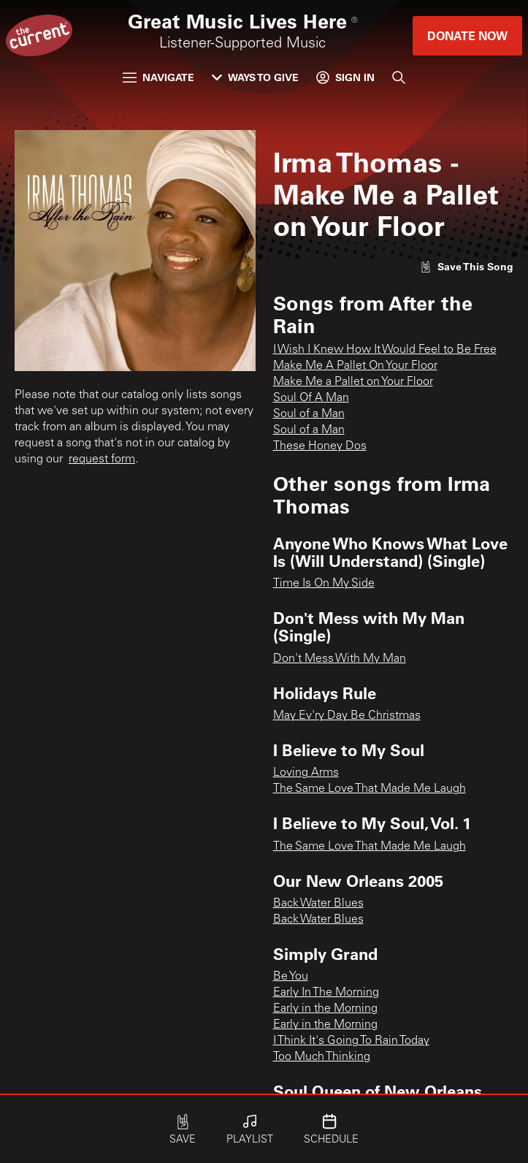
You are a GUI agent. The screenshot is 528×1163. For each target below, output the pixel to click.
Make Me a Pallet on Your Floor (353, 382)
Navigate (158, 77)
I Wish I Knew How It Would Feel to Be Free (385, 350)
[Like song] (466, 266)
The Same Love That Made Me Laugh (369, 789)
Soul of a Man (309, 414)
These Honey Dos (320, 446)
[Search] (398, 77)
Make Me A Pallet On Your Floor (355, 366)
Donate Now (467, 35)
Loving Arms (306, 773)
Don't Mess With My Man (339, 659)
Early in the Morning (325, 1009)
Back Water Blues (318, 904)
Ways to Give (255, 77)
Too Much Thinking (321, 1057)
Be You (290, 977)
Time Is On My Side (324, 584)
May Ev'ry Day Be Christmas (347, 716)
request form (102, 459)
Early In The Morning (326, 993)
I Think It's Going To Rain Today (351, 1041)
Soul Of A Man (311, 398)
